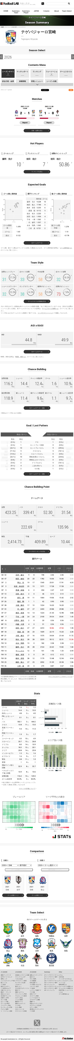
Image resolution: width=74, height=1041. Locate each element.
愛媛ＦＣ (32, 1001)
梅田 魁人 (20, 662)
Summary (47, 972)
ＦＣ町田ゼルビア (6, 988)
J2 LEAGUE (18, 972)
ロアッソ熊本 (33, 1007)
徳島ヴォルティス (20, 1003)
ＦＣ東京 (3, 984)
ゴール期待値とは (66, 248)
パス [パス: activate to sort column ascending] (59, 569)
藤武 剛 (20, 602)
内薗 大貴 (20, 624)
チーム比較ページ (13, 895)
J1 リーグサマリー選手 (50, 977)
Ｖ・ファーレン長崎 (6, 1011)
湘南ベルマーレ (19, 992)
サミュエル (20, 651)
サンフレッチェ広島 (6, 1007)
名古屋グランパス (6, 996)
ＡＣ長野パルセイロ (35, 984)
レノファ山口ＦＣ (35, 998)
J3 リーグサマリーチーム (51, 986)
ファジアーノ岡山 (6, 1005)
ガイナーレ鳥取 (34, 996)
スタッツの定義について (27, 788)
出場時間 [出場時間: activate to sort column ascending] (39, 569)
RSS (71, 90)
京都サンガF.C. (5, 998)
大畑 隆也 (20, 605)
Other (60, 972)
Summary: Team (16, 12)
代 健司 (20, 609)
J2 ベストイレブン (49, 984)
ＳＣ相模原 (33, 980)
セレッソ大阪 (4, 1001)
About (56, 11)
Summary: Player (26, 12)
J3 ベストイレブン (49, 990)
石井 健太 (20, 575)
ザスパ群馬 (33, 979)
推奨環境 (26, 1029)
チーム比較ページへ (18, 870)
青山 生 (20, 583)
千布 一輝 (20, 617)
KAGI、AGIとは (20, 357)
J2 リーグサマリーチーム (51, 980)
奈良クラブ (33, 994)
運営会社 (45, 1029)
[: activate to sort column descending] (2, 569)
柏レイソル (4, 982)
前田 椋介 (20, 628)
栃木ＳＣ (32, 977)
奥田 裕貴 (20, 613)
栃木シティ (18, 986)
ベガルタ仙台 (19, 979)
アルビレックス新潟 (21, 996)
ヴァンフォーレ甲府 (21, 994)
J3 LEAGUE (33, 972)
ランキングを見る (36, 171)
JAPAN (36, 11)
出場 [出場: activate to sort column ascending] (27, 569)
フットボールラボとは (65, 979)
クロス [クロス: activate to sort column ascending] (68, 569)
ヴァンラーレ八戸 (20, 977)
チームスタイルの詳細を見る (37, 301)
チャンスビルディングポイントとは (60, 676)
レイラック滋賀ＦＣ (35, 990)
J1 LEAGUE (4, 972)
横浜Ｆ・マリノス (6, 992)
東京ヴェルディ (5, 986)
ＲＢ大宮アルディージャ (22, 988)
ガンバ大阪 (4, 999)
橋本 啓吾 (20, 658)
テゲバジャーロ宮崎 (21, 1011)
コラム (61, 975)
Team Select (67, 11)
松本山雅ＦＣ (33, 982)
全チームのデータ (36, 243)
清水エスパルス (5, 994)
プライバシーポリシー (35, 1029)
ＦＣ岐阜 (32, 988)
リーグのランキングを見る (37, 551)
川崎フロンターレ (6, 990)
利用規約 (19, 1029)
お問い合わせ (53, 1029)
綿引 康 (20, 598)
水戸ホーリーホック (6, 977)
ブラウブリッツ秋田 (21, 980)
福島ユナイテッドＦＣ (36, 975)
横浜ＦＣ (17, 990)
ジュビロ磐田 (19, 999)
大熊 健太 (20, 636)
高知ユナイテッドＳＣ (36, 1003)
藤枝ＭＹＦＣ (19, 1001)
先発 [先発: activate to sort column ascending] (32, 569)
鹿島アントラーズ (6, 975)
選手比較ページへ (55, 870)
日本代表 (61, 977)
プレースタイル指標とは (66, 986)
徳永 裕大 (20, 639)
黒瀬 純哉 (20, 590)
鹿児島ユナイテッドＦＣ (37, 1009)
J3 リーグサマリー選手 (50, 988)
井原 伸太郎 (19, 586)
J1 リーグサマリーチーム (51, 975)
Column (46, 11)
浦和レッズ (4, 979)
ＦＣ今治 (17, 1005)
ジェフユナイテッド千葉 (8, 980)
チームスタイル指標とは (50, 308)
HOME (5, 11)
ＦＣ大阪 (32, 992)
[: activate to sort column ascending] (5, 569)
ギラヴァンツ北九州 (35, 1005)
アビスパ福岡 (4, 1009)
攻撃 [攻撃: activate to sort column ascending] (49, 569)
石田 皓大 (20, 594)
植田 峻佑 (20, 579)
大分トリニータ (19, 1009)
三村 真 (20, 666)
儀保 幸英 (20, 655)
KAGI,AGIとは (63, 984)
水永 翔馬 (20, 643)
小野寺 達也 (19, 620)
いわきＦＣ (18, 984)
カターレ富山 (19, 998)
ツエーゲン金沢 (34, 986)
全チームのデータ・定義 (37, 408)
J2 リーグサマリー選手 (50, 982)
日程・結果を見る (36, 130)
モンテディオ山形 (20, 982)
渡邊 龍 (20, 632)
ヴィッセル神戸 (5, 1003)
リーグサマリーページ (45, 313)
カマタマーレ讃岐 (35, 999)
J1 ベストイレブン (49, 979)
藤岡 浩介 (20, 647)
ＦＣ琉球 (32, 1011)
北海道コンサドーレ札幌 (22, 975)
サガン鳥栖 (18, 1007)
